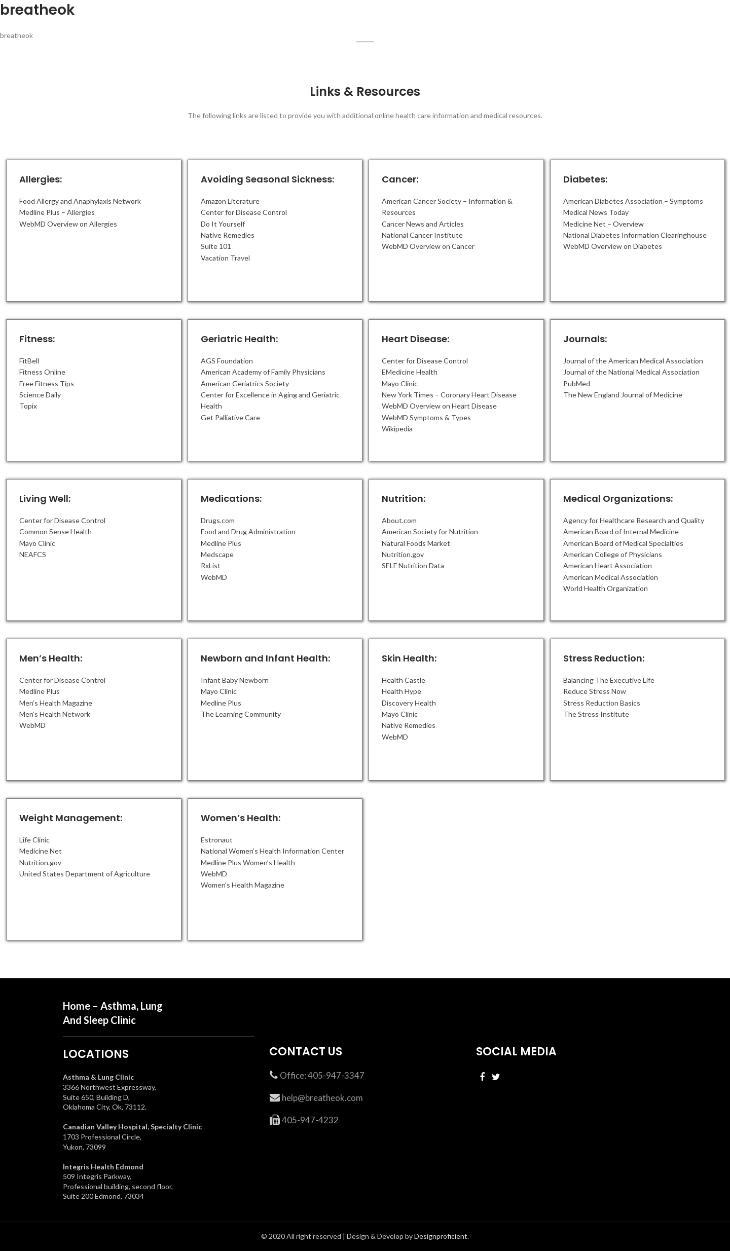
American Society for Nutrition (430, 531)
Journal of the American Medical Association (633, 360)
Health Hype (401, 691)
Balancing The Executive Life (608, 680)
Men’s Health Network (54, 714)
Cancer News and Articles (423, 223)
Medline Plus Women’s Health (248, 862)
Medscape (217, 554)
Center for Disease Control (244, 212)
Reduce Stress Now (594, 691)
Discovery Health (409, 702)
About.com (399, 520)
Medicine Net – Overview (603, 223)
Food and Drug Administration (248, 531)
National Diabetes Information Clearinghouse (635, 235)
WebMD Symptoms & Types (426, 417)
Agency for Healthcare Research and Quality (633, 520)
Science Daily (40, 394)
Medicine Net (40, 851)
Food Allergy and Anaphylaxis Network (80, 201)
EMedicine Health (409, 371)
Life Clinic (34, 839)
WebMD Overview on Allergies (68, 223)
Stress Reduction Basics (601, 702)
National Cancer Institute (422, 235)
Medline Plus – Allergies (57, 212)
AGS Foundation (227, 360)
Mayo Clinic (400, 383)
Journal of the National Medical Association (631, 371)
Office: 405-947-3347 (322, 1075)
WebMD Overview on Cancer (428, 246)
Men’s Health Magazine (55, 702)
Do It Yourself (223, 223)
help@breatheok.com (322, 1097)
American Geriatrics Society (245, 383)
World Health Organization (605, 588)
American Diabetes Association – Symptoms (633, 201)
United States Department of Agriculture (84, 873)
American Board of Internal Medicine (621, 531)
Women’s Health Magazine (242, 884)
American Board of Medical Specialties (623, 543)
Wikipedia (397, 428)
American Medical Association (610, 577)
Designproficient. (441, 1236)
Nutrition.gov (403, 554)
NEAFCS (32, 554)
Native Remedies (227, 235)
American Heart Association (607, 565)
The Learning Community (241, 714)
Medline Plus (221, 543)
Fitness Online (42, 371)
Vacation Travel (225, 257)
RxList (211, 565)
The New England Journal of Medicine (622, 394)
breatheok (37, 10)
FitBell (29, 360)
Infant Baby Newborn (235, 680)
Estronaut (217, 839)
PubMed (576, 383)
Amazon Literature (230, 201)
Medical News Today (596, 212)
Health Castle (403, 680)
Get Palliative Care (230, 417)
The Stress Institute (596, 714)
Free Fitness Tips (46, 383)
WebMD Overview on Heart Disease (439, 405)
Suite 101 (216, 246)
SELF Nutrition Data (413, 565)
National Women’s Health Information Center (272, 851)
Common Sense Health (55, 531)
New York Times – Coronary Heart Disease (449, 394)
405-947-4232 (310, 1120)
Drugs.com (218, 520)
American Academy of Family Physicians (263, 371)
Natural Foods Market (416, 543)
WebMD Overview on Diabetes (612, 246)
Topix (28, 405)
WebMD (214, 577)
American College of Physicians (612, 554)
